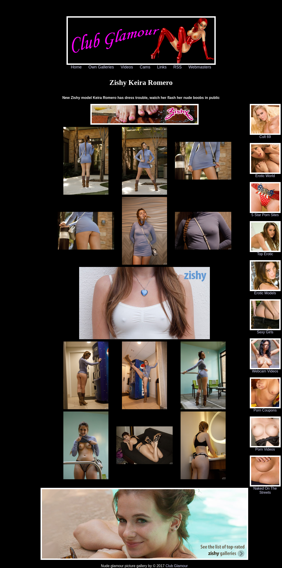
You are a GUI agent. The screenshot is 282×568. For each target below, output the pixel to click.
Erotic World (265, 174)
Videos (127, 67)
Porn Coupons (265, 408)
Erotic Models (265, 291)
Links (162, 67)
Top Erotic (265, 252)
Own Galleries (101, 67)
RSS (177, 67)
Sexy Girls (265, 330)
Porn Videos (265, 447)
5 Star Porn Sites (265, 213)
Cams (145, 67)
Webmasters (199, 67)
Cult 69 (265, 135)
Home (76, 67)
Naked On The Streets (265, 488)
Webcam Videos (265, 369)
